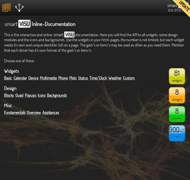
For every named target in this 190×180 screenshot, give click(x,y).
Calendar (20, 78)
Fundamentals (14, 112)
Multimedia (48, 78)
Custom (129, 78)
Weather (114, 78)
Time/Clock (98, 78)
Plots (73, 78)
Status (83, 78)
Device (33, 78)
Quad (19, 95)
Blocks (9, 95)
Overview (34, 112)
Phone (63, 78)
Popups (30, 95)
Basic (8, 78)
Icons (41, 95)
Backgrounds (57, 95)
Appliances (50, 112)
